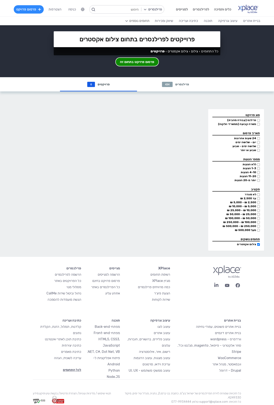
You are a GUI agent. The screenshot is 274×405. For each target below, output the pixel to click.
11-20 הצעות (248, 176)
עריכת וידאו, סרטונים (156, 364)
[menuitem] (82, 9)
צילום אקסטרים (246, 244)
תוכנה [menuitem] (208, 21)
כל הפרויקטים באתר (67, 281)
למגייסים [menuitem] (182, 9)
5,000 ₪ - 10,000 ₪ (242, 206)
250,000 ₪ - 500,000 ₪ (239, 226)
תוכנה (116, 320)
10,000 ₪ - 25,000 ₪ (241, 210)
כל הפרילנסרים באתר (105, 287)
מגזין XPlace (161, 281)
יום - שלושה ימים (245, 142)
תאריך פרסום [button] (251, 133)
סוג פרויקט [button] (252, 115)
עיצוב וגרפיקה (160, 320)
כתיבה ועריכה (71, 320)
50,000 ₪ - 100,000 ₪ (240, 218)
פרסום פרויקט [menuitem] (28, 9)
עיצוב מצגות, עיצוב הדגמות (151, 358)
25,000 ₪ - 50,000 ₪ (241, 214)
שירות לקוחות (161, 300)
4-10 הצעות (248, 172)
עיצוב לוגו (163, 327)
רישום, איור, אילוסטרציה (154, 352)
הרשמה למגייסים (109, 274)
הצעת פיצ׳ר (162, 293)
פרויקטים (98, 84)
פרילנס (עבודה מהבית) (241, 120)
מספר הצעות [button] (251, 159)
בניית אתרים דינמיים (228, 333)
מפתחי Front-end (107, 333)
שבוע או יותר (248, 150)
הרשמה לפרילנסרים (68, 274)
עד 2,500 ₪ (248, 198)
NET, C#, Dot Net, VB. (103, 352)
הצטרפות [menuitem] (55, 9)
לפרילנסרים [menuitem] (201, 9)
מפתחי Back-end (107, 327)
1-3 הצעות (249, 168)
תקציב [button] (255, 189)
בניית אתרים (232, 320)
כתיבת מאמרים (71, 352)
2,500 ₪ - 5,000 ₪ (243, 202)
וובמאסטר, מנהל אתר (226, 364)
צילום (194, 51)
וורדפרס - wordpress (225, 339)
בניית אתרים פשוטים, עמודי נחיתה (218, 327)
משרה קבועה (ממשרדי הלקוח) (237, 124)
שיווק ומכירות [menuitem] (164, 21)
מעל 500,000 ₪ (245, 230)
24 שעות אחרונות (245, 138)
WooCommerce (229, 358)
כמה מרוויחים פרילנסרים (154, 287)
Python (114, 370)
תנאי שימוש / (103, 393)
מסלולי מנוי (74, 287)
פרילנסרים (175, 84)
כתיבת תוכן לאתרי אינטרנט (63, 339)
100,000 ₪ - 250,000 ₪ (239, 222)
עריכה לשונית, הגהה (67, 358)
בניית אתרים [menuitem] (251, 21)
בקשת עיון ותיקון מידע (45, 393)
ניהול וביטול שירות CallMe (63, 293)
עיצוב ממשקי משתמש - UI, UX (149, 370)
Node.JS (113, 377)
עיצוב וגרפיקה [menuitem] (227, 21)
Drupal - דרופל (230, 370)
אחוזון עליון (112, 293)
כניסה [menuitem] (72, 9)
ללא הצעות (249, 164)
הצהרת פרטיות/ (67, 393)
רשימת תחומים (160, 274)
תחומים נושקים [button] (250, 239)
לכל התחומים (72, 370)
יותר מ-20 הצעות (245, 180)
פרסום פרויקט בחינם (106, 281)
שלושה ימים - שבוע (244, 146)
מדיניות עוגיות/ (86, 393)
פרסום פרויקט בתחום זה (137, 62)
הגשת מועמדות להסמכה (64, 300)
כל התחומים (209, 51)
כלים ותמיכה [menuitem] (222, 9)
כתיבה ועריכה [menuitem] (188, 21)
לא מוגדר (250, 194)
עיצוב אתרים (162, 333)
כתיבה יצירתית (71, 345)
